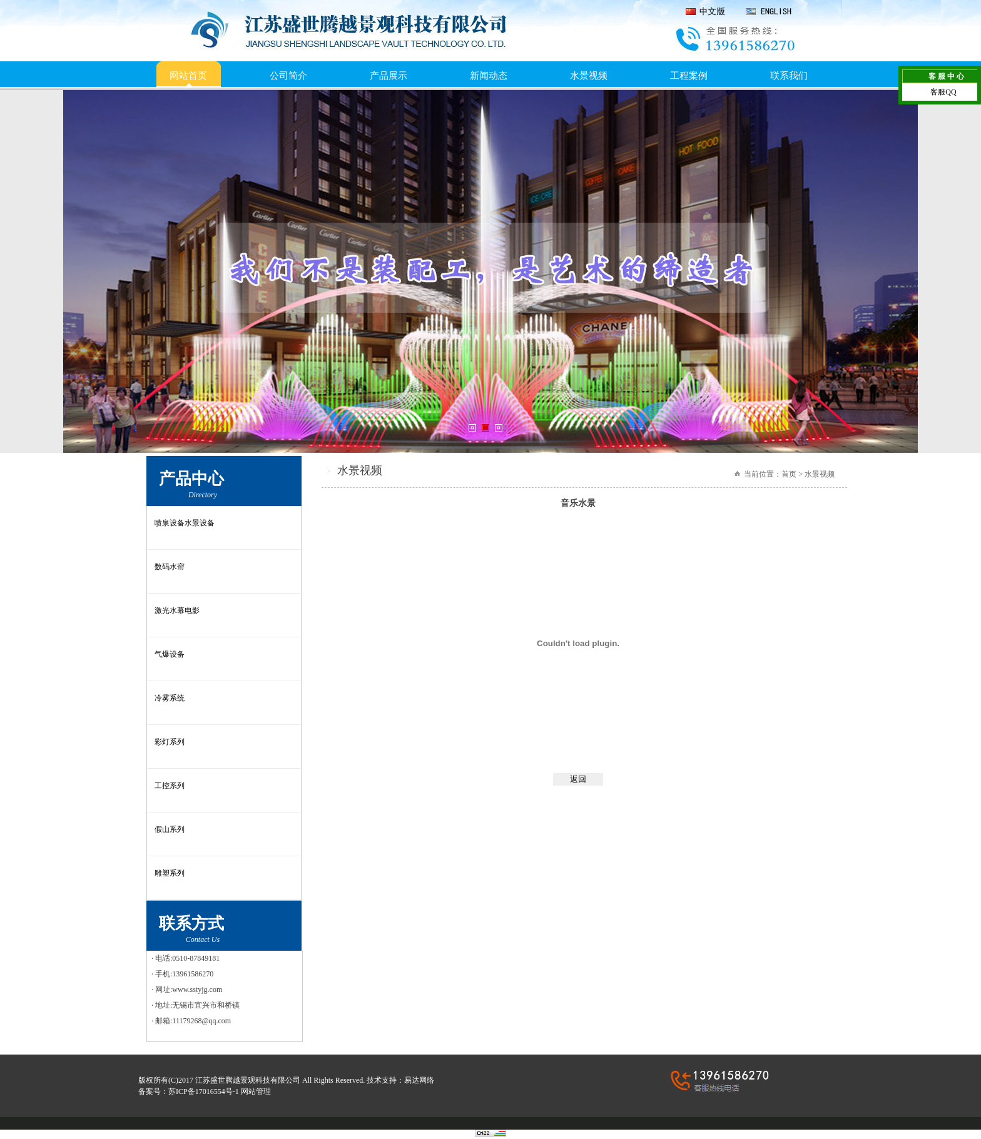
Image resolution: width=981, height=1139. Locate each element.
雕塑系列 (170, 873)
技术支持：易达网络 (400, 1080)
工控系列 (170, 785)
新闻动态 (488, 76)
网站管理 (256, 1091)
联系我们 (789, 76)
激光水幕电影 (177, 610)
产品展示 (388, 76)
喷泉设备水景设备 (185, 523)
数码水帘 (170, 566)
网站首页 (188, 76)
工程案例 (689, 76)
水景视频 (588, 76)
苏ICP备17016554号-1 (203, 1091)
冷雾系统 (170, 698)
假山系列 (170, 829)
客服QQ (943, 92)
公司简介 (288, 76)
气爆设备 (170, 654)
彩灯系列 (170, 741)
